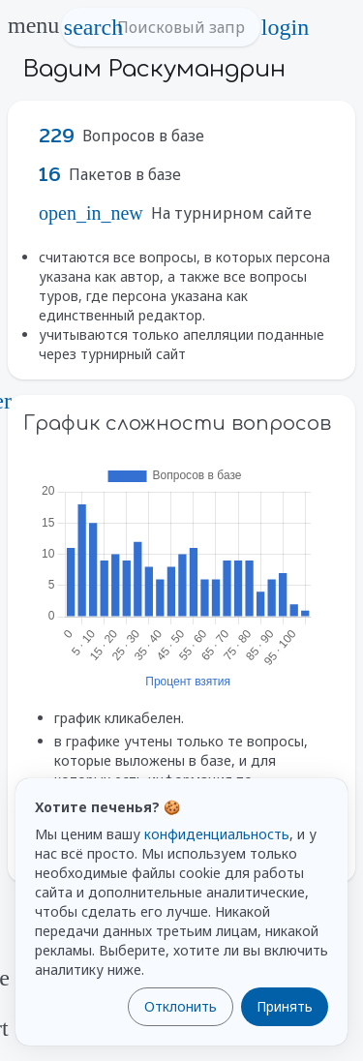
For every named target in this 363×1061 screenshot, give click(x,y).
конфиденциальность (216, 834)
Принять (285, 1006)
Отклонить (180, 1006)
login (285, 27)
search (93, 27)
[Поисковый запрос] (178, 27)
